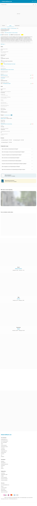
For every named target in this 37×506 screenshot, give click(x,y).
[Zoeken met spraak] (33, 4)
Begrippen (2, 461)
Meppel (8, 28)
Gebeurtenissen (3, 452)
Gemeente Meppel (4, 28)
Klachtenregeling (3, 490)
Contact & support (4, 487)
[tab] (3, 25)
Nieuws (2, 486)
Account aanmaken (4, 477)
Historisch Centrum (18, 268)
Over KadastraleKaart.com (5, 484)
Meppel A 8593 (3, 118)
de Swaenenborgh (13, 28)
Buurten (2, 468)
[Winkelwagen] (36, 1)
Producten (2, 453)
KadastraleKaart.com (6, 434)
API (1, 455)
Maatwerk (2, 456)
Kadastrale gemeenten (4, 464)
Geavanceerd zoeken (4, 446)
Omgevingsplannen (4, 450)
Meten (2, 443)
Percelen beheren (4, 445)
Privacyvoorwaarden (4, 480)
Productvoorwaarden (4, 478)
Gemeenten (3, 465)
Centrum (18, 298)
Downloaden (3, 449)
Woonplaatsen (3, 462)
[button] (17, 148)
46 (17, 28)
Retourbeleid (3, 489)
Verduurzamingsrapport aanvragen (9, 63)
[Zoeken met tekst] (35, 4)
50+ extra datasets (4, 442)
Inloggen (2, 475)
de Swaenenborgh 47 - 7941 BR (6, 142)
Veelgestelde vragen (4, 474)
